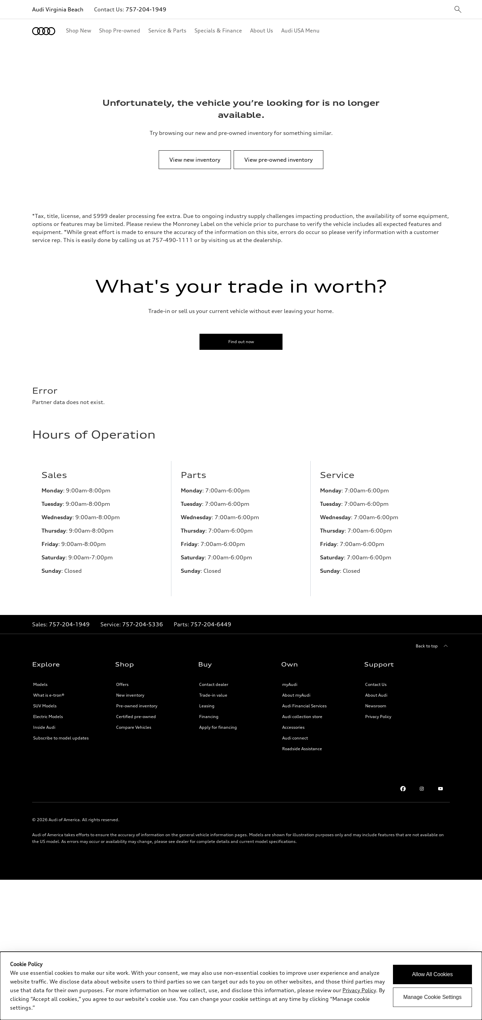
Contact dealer (213, 679)
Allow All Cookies (432, 974)
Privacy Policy (378, 711)
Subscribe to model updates (61, 732)
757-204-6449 (210, 619)
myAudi (289, 679)
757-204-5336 (142, 619)
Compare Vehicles (133, 721)
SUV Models (45, 700)
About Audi (376, 689)
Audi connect (295, 732)
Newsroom (375, 700)
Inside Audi (44, 721)
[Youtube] (440, 783)
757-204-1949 (146, 9)
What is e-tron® (48, 689)
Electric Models (48, 711)
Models (40, 679)
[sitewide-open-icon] (458, 9)
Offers (122, 679)
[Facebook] (403, 783)
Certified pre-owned (136, 711)
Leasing (207, 700)
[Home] (43, 31)
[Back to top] (433, 641)
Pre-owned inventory (136, 700)
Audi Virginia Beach (57, 9)
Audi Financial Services (304, 700)
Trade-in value (213, 689)
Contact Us (376, 679)
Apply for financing (218, 721)
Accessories (293, 721)
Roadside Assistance (302, 743)
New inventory (130, 689)
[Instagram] (421, 783)
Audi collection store (302, 711)
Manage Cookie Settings (432, 997)
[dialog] (241, 986)
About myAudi (296, 689)
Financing (209, 711)
